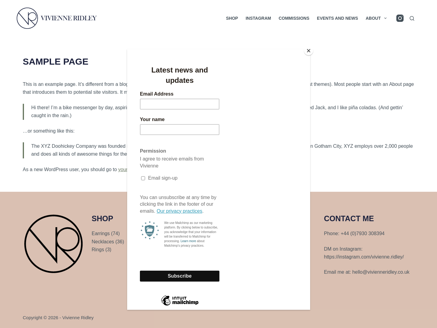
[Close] (308, 50)
